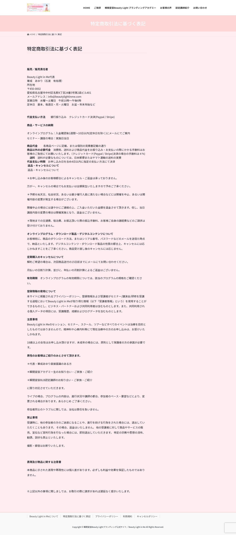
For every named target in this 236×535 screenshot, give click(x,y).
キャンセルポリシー (147, 516)
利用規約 (127, 516)
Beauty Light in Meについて (44, 516)
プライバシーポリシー (106, 516)
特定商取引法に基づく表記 (76, 516)
